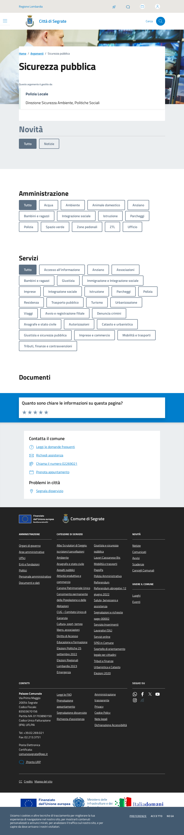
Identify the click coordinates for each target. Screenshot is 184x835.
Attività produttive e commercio (69, 579)
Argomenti (36, 53)
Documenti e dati (29, 582)
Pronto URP (30, 762)
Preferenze (138, 816)
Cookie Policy (102, 712)
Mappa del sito (43, 781)
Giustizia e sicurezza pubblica (106, 548)
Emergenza (64, 672)
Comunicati (139, 552)
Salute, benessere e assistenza (106, 603)
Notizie (49, 143)
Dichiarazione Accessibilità (111, 725)
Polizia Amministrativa (108, 576)
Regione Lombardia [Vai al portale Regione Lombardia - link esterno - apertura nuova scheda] (31, 6)
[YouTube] (157, 695)
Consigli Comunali (143, 570)
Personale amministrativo (35, 576)
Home (22, 53)
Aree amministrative (31, 552)
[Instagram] (134, 701)
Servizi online (102, 636)
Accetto (157, 816)
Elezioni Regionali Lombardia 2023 (67, 663)
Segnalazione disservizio (72, 712)
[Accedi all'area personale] (157, 6)
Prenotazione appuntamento (66, 703)
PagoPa (98, 570)
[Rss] (142, 701)
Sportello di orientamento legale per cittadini (109, 652)
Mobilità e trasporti (105, 564)
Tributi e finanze (103, 661)
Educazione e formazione (72, 642)
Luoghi (136, 595)
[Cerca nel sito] (160, 21)
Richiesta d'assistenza (70, 719)
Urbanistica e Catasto (107, 667)
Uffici (22, 558)
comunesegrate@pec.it (33, 754)
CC (20, 781)
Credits (28, 781)
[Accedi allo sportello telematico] (142, 6)
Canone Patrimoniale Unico (73, 588)
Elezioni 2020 (102, 673)
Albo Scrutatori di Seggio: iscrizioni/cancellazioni (72, 548)
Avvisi (136, 558)
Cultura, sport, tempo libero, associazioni (70, 627)
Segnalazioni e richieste (108, 612)
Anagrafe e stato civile (70, 564)
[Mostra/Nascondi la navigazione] (5, 20)
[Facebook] (142, 695)
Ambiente (63, 557)
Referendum (101, 582)
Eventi (136, 602)
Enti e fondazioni (29, 564)
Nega (170, 816)
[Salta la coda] (114, 6)
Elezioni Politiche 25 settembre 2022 (69, 651)
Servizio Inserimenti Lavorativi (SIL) (106, 627)
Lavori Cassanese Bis (107, 557)
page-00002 (101, 618)
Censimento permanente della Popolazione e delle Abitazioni (72, 600)
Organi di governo (30, 545)
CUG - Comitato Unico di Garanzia (71, 615)
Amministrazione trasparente (105, 697)
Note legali (101, 719)
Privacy (99, 706)
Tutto (28, 143)
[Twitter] (149, 695)
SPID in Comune (104, 642)
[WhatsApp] (134, 695)
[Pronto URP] (128, 6)
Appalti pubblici (66, 570)
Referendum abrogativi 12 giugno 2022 (110, 591)
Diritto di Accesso (67, 636)
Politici (23, 570)
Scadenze (138, 564)
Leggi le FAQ (64, 694)
